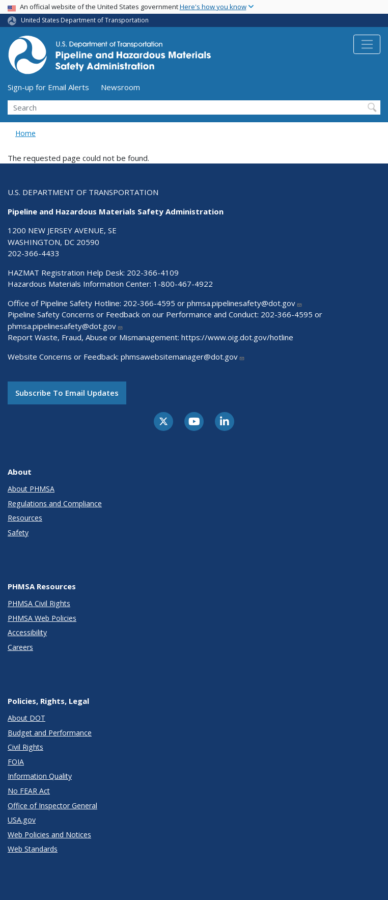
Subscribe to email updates (67, 393)
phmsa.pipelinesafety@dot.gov (244, 303)
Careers (20, 647)
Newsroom (120, 87)
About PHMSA (31, 489)
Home (25, 133)
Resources (25, 518)
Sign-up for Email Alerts (48, 87)
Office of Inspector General (52, 805)
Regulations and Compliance (55, 503)
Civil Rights (25, 747)
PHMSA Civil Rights (39, 603)
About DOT (26, 718)
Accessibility (27, 632)
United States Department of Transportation (85, 20)
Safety (18, 532)
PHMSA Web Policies (42, 618)
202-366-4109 (153, 272)
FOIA (16, 762)
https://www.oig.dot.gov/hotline (237, 337)
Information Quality (40, 776)
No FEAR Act (29, 791)
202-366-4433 (34, 253)
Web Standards (33, 849)
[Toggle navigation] (366, 44)
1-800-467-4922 (183, 284)
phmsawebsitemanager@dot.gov (183, 356)
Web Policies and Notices (49, 834)
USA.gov (22, 820)
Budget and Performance (50, 733)
